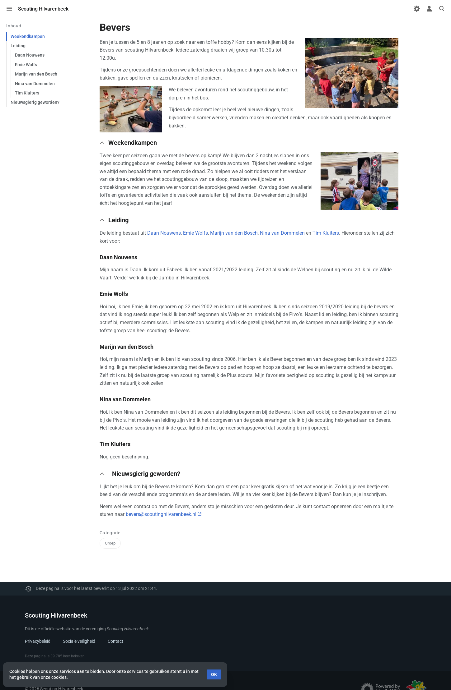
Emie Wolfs (195, 233)
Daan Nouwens (164, 233)
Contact (115, 641)
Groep (110, 543)
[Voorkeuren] (417, 8)
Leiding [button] (118, 220)
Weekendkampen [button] (132, 142)
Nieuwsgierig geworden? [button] (146, 473)
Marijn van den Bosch (234, 233)
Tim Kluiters (325, 233)
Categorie (110, 532)
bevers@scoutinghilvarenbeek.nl (161, 514)
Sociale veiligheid (79, 641)
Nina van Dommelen (282, 233)
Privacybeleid (37, 641)
